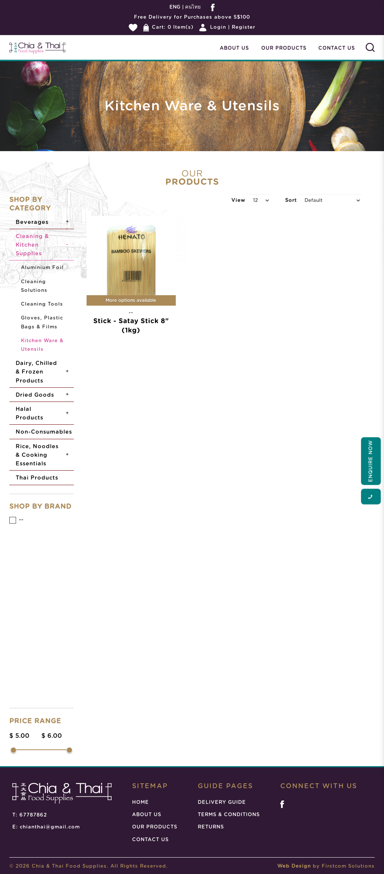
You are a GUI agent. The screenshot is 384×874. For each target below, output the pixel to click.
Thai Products (37, 478)
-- (16, 520)
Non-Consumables (44, 432)
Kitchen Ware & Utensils (42, 345)
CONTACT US (150, 839)
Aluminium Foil (42, 267)
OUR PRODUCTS (154, 827)
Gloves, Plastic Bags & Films (42, 322)
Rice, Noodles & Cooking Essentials (37, 455)
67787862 (33, 815)
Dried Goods (35, 395)
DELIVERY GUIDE (222, 802)
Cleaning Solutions (34, 286)
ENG (174, 7)
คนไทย (192, 7)
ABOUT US (146, 814)
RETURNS (211, 827)
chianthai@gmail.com (50, 827)
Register (243, 27)
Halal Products (29, 413)
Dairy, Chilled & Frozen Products (36, 371)
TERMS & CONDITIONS (229, 814)
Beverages (32, 222)
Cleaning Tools (42, 304)
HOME (140, 802)
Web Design (294, 866)
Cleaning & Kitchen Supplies (32, 245)
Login (218, 27)
